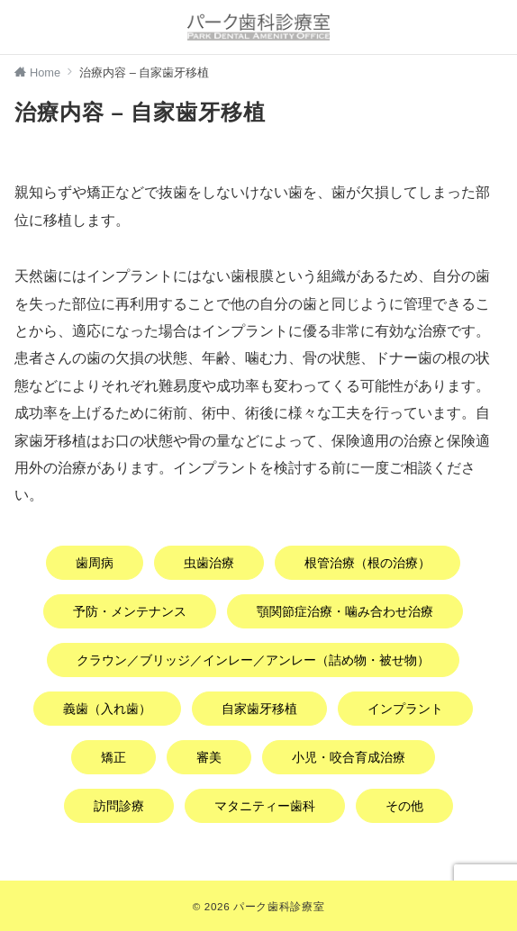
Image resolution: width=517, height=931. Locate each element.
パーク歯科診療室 (278, 906)
